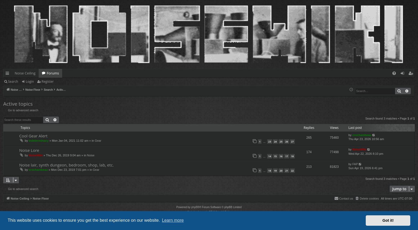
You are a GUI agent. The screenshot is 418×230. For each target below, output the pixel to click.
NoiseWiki (36, 155)
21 (286, 170)
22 (292, 170)
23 (269, 141)
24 (275, 141)
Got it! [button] (388, 220)
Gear (98, 140)
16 (281, 156)
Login (30, 81)
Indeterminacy (39, 140)
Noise (90, 155)
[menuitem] (394, 73)
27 (292, 141)
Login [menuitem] (403, 74)
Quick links (8, 74)
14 (269, 156)
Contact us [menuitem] (343, 198)
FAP (355, 164)
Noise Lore (29, 150)
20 (281, 170)
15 (275, 156)
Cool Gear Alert (33, 135)
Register (48, 81)
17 (286, 156)
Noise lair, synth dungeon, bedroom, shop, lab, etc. (66, 165)
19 (275, 170)
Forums (53, 73)
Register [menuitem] (412, 74)
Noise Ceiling (25, 73)
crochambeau (362, 135)
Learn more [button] (173, 220)
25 (281, 141)
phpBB (195, 207)
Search (13, 81)
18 (292, 156)
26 (286, 141)
